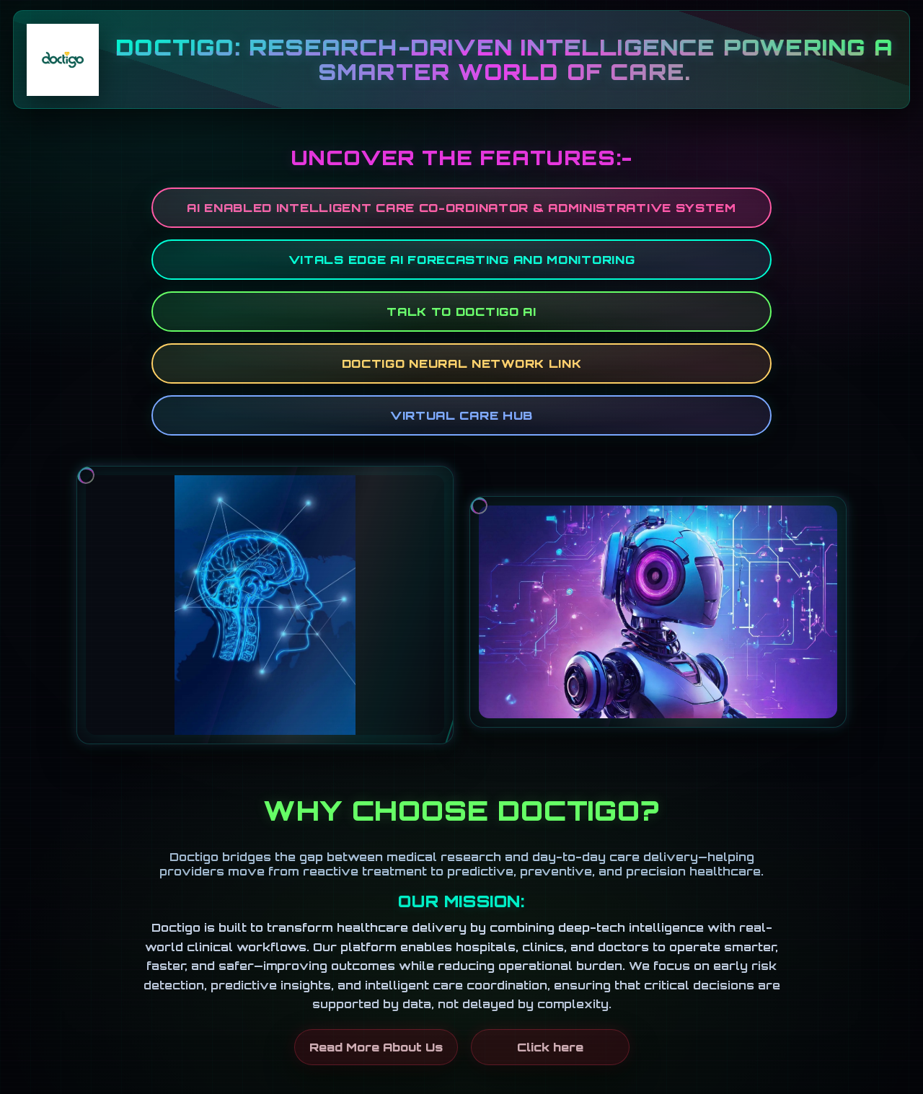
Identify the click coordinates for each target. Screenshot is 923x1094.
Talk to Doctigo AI (461, 311)
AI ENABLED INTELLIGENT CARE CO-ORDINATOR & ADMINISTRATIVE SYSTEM (461, 207)
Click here (550, 1047)
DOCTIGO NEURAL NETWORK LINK (462, 363)
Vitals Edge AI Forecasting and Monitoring (461, 259)
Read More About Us (376, 1047)
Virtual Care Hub (461, 415)
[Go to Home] (63, 60)
